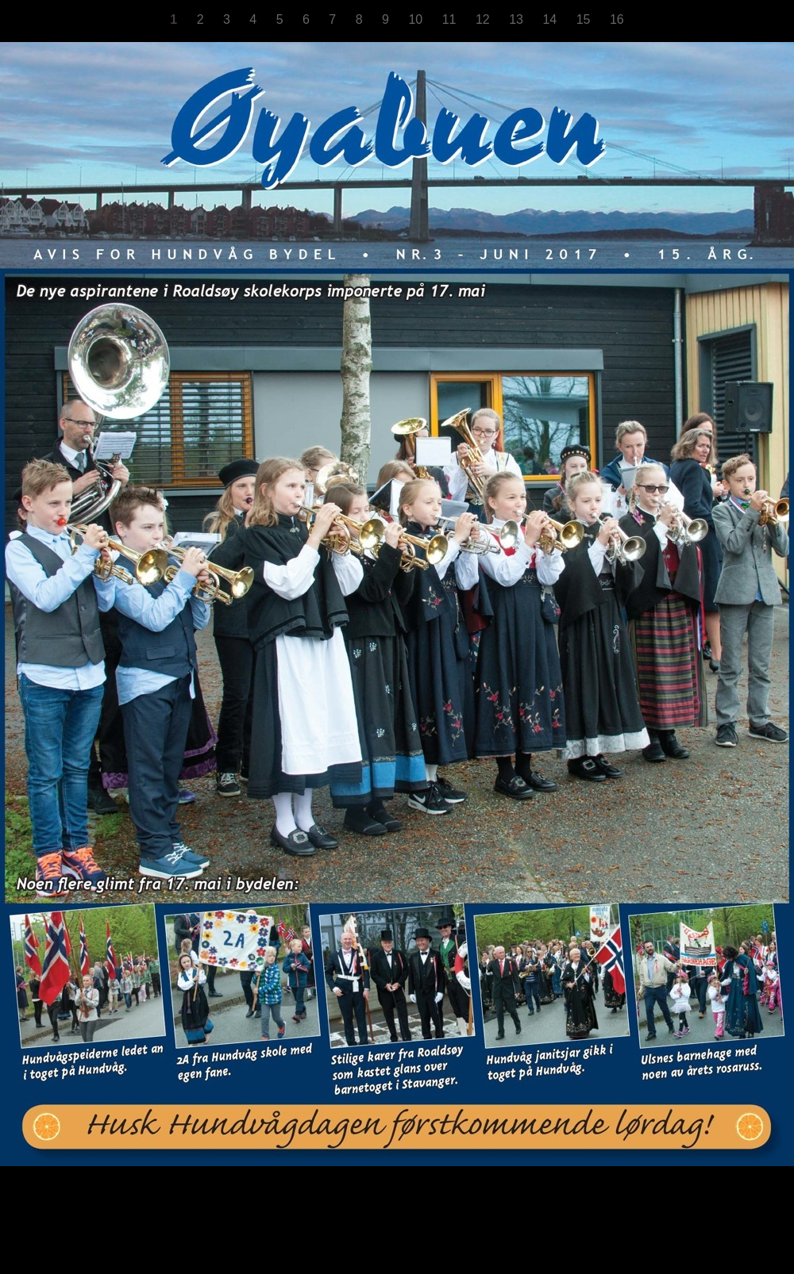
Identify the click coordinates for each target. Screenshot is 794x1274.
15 (585, 19)
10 (417, 19)
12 (484, 19)
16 (617, 19)
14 (551, 19)
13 (517, 19)
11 (451, 19)
